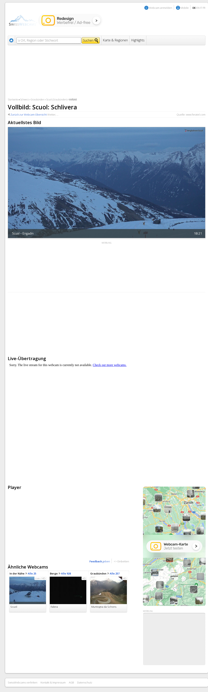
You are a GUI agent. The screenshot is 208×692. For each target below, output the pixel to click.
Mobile (185, 8)
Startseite (13, 99)
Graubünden (37, 99)
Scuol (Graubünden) (56, 99)
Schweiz (24, 99)
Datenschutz (84, 682)
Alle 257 (115, 573)
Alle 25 (32, 573)
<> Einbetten (121, 561)
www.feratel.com (195, 114)
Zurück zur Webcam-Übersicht (28, 114)
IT (201, 8)
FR (204, 8)
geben (99, 561)
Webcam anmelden (160, 8)
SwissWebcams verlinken (22, 682)
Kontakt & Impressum (53, 682)
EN (197, 8)
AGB (71, 682)
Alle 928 (66, 573)
